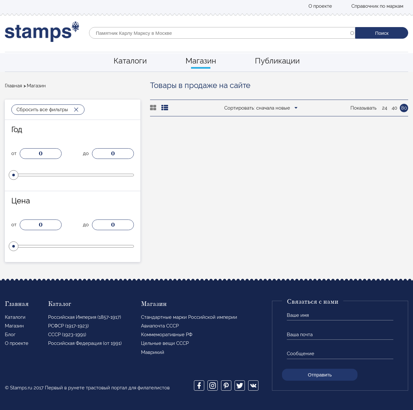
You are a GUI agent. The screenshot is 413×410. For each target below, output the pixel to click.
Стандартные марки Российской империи (189, 317)
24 (384, 108)
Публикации (277, 60)
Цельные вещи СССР (165, 343)
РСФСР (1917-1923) (68, 326)
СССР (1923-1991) (67, 334)
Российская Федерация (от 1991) (85, 343)
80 (404, 108)
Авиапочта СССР (160, 326)
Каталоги (130, 60)
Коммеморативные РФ (166, 334)
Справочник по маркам (377, 6)
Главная (13, 86)
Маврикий (152, 352)
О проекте (320, 6)
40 (394, 108)
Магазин (201, 60)
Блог (10, 334)
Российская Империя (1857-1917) (84, 317)
